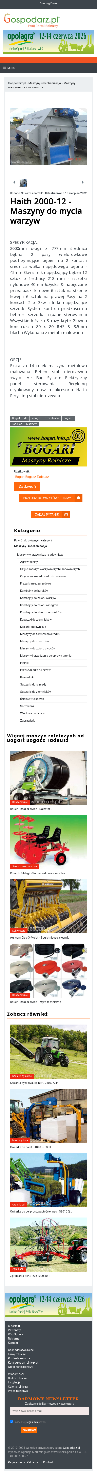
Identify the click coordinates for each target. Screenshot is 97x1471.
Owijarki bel (18, 1204)
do (25, 418)
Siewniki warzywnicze (24, 866)
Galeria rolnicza (18, 1386)
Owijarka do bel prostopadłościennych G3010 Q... (41, 1211)
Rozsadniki (27, 677)
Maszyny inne (20, 1140)
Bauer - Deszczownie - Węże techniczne (35, 1002)
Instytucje (14, 1382)
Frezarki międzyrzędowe (36, 583)
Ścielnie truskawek (32, 699)
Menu (11, 68)
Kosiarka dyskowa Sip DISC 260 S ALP (34, 1082)
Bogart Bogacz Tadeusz (32, 477)
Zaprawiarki (27, 720)
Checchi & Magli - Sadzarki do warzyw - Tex (37, 873)
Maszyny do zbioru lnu (34, 641)
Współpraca (15, 1334)
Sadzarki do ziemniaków (36, 691)
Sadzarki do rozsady (33, 684)
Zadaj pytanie (52, 514)
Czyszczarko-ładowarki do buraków (43, 576)
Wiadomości (16, 1374)
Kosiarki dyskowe (22, 1076)
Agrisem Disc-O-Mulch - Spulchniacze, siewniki (39, 937)
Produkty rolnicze (19, 1358)
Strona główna (48, 3)
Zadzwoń (27, 487)
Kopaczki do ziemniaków (36, 619)
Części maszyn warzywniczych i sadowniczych (50, 569)
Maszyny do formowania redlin (40, 634)
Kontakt (13, 1342)
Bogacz (68, 418)
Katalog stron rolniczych (23, 1362)
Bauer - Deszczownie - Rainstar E (31, 809)
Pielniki (24, 662)
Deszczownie (20, 802)
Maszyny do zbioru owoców (38, 648)
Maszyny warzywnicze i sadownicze (40, 554)
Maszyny (31, 423)
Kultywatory (18, 930)
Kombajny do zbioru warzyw (38, 598)
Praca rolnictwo (18, 1390)
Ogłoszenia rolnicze (20, 1366)
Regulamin (15, 1462)
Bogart (16, 418)
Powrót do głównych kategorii (33, 540)
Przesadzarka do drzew (35, 670)
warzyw (36, 418)
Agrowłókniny (29, 561)
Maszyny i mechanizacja (45, 83)
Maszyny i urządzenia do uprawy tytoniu (46, 655)
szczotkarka (52, 418)
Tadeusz (17, 423)
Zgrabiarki (17, 1269)
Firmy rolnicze (17, 1354)
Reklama (13, 1338)
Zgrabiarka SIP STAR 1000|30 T (30, 1275)
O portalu (14, 1326)
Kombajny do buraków (34, 590)
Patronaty (14, 1330)
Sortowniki (27, 706)
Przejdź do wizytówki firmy (52, 498)
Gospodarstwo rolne (21, 1350)
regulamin (32, 1422)
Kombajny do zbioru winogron (39, 605)
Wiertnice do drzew (32, 713)
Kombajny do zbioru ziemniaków (41, 612)
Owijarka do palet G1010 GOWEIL (31, 1147)
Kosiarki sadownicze (33, 626)
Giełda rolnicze (17, 1378)
